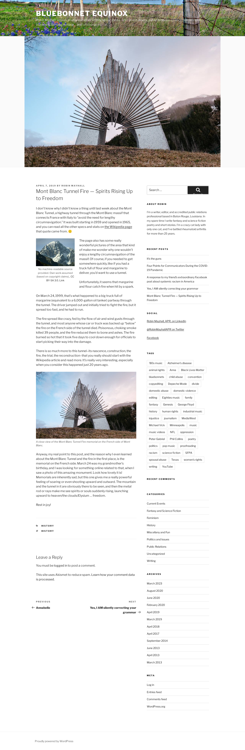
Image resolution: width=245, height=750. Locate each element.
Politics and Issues (158, 539)
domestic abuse (158, 390)
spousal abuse (157, 459)
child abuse (176, 376)
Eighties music (171, 397)
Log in (150, 684)
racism (153, 452)
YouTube (167, 466)
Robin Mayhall (73, 185)
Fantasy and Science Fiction (164, 510)
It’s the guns (154, 258)
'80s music (156, 363)
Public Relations (156, 546)
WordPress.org (156, 706)
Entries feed (154, 692)
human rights (170, 411)
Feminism (153, 517)
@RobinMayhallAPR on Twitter (165, 329)
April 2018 (153, 626)
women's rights (193, 459)
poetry (192, 439)
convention (195, 376)
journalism (170, 418)
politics (153, 445)
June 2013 (153, 648)
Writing (151, 560)
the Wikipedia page (118, 227)
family (188, 397)
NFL (172, 432)
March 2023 (154, 583)
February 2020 (156, 604)
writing (153, 466)
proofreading (188, 445)
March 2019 (154, 619)
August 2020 (155, 590)
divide (195, 383)
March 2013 (154, 662)
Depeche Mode (177, 383)
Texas (175, 459)
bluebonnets (156, 376)
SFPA (188, 452)
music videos (157, 432)
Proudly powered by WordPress (54, 741)
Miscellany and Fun (158, 532)
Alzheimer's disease (179, 363)
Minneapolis (177, 425)
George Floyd (186, 404)
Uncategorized (156, 553)
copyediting (156, 383)
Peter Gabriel (157, 439)
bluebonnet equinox (82, 13)
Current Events (156, 503)
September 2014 (157, 640)
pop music (169, 445)
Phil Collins (176, 439)
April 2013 (153, 655)
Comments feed (157, 699)
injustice (154, 418)
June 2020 (153, 597)
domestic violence (184, 390)
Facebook (153, 337)
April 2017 (153, 633)
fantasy (153, 404)
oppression (187, 432)
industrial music (192, 411)
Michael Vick (157, 425)
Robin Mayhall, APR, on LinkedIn (166, 321)
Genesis (168, 404)
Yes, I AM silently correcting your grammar (172, 288)
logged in (60, 565)
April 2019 (153, 612)
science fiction (171, 452)
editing (153, 397)
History (47, 525)
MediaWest (189, 418)
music (193, 425)
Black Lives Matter (192, 370)
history (47, 531)
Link (61, 280)
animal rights (157, 370)
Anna (173, 370)
